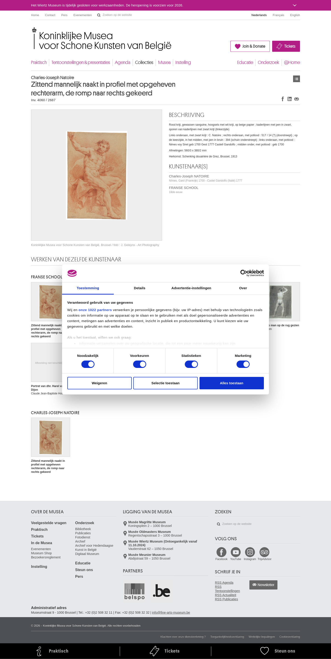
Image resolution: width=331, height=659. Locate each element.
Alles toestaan (231, 383)
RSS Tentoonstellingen (227, 589)
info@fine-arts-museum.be (171, 612)
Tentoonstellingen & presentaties (80, 62)
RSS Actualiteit (225, 595)
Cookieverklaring (290, 636)
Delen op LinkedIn (289, 98)
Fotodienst (82, 537)
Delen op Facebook (282, 98)
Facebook (221, 559)
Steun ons (84, 570)
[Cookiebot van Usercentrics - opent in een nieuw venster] (244, 273)
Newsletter (266, 585)
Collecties (144, 62)
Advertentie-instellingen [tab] (191, 288)
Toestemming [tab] (88, 288)
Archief (80, 541)
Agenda (122, 62)
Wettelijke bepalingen (262, 636)
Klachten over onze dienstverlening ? (183, 636)
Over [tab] (243, 288)
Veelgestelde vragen (48, 523)
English (295, 15)
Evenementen (82, 15)
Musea (164, 62)
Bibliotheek (83, 529)
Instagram (250, 559)
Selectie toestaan (165, 383)
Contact (50, 15)
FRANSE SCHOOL (183, 190)
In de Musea (41, 543)
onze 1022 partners (95, 310)
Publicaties (83, 533)
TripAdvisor (264, 559)
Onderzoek (268, 62)
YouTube (235, 559)
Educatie (245, 62)
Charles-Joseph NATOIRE (205, 178)
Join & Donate (254, 46)
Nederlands (259, 15)
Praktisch (39, 62)
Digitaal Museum (87, 554)
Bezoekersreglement (45, 557)
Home (35, 15)
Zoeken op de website (98, 15)
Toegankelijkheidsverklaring (227, 636)
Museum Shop (41, 553)
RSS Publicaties (226, 599)
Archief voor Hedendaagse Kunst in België (94, 548)
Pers (64, 15)
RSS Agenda (224, 582)
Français (278, 15)
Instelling (183, 62)
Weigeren (99, 383)
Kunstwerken (296, 78)
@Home (292, 62)
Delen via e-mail (296, 98)
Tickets (289, 46)
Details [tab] (140, 288)
